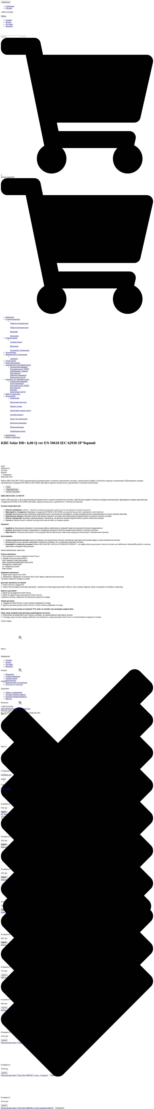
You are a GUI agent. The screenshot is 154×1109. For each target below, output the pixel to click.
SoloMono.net (6, 775)
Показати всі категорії (14, 685)
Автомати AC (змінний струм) (17, 379)
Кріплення (81, 345)
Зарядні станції (81, 405)
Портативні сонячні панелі (81, 409)
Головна (9, 20)
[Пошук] (23, 36)
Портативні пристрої (81, 401)
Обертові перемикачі (18, 375)
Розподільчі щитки (13, 363)
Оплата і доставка (12, 492)
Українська (6, 2)
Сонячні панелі (11, 338)
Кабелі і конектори (13, 394)
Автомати (81, 358)
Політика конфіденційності (16, 697)
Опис (8, 487)
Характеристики (12, 489)
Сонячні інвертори (13, 319)
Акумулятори (11, 352)
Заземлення (14, 398)
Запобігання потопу (81, 430)
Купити (4, 1105)
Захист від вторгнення (81, 418)
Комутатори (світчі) (17, 377)
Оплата (8, 22)
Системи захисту (81, 414)
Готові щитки (11, 361)
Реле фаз (13, 390)
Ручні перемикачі (17, 384)
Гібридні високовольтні (81, 326)
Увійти (3, 16)
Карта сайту (5, 789)
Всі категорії (10, 396)
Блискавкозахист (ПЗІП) (19, 369)
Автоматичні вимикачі (19, 367)
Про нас (9, 699)
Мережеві (81, 331)
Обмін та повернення (14, 692)
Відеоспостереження (81, 422)
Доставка (9, 24)
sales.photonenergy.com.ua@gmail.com (15, 709)
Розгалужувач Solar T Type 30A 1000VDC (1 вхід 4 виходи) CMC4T (27, 1108)
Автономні (81, 335)
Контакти (9, 26)
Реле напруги (15, 373)
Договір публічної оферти (16, 695)
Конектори (10, 317)
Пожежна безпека (81, 426)
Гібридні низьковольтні (81, 322)
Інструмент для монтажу (81, 349)
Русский (9, 8)
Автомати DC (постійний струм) (18, 365)
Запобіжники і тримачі (19, 371)
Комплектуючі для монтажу (16, 354)
